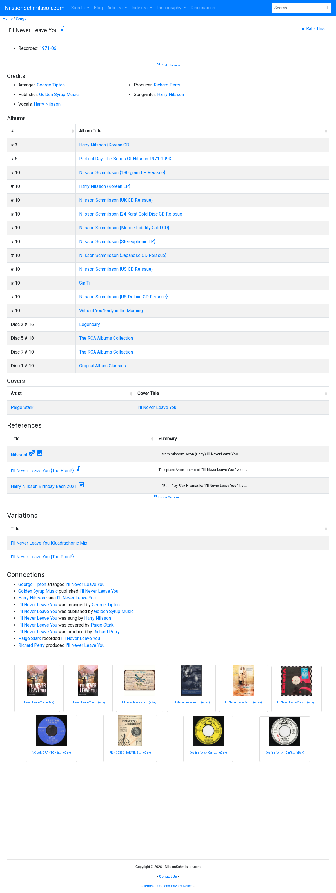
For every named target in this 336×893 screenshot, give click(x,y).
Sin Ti (84, 283)
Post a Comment (168, 497)
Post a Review (168, 65)
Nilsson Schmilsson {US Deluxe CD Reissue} (123, 296)
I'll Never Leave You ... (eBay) (191, 702)
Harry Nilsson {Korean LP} (104, 186)
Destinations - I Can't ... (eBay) (284, 752)
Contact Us (168, 876)
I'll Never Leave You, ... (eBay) (88, 702)
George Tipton (51, 85)
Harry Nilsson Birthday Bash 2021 (44, 486)
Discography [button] (170, 7)
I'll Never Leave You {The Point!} (42, 470)
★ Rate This (313, 28)
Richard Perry (167, 85)
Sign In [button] (78, 7)
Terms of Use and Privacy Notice (167, 886)
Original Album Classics (102, 365)
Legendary (89, 324)
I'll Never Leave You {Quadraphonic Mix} (50, 543)
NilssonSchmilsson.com (34, 8)
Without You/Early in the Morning (111, 310)
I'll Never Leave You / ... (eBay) (296, 702)
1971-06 (47, 48)
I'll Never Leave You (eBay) (37, 702)
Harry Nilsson (170, 94)
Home (8, 18)
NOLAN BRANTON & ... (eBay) (51, 752)
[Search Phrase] (297, 8)
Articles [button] (115, 7)
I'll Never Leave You (156, 407)
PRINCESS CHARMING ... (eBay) (130, 752)
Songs (21, 18)
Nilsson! (19, 454)
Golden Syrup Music (59, 94)
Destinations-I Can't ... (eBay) (208, 752)
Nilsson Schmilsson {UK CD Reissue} (116, 200)
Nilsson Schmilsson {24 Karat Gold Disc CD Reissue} (131, 214)
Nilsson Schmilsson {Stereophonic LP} (117, 241)
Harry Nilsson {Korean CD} (105, 145)
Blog (98, 7)
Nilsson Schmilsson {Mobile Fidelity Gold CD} (124, 227)
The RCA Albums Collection (106, 338)
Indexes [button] (140, 7)
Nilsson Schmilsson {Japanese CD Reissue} (122, 255)
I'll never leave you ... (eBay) (139, 702)
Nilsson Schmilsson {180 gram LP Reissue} (122, 172)
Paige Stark (22, 407)
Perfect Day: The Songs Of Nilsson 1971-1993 (125, 158)
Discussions (202, 7)
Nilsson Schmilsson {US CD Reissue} (116, 269)
